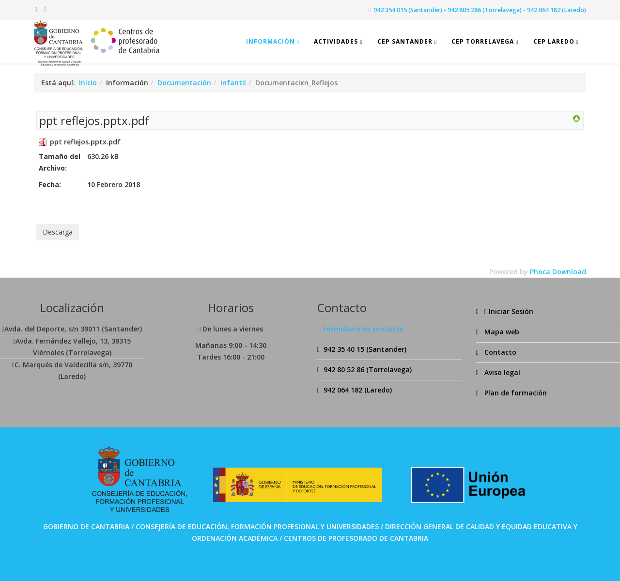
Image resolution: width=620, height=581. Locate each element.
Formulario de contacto (363, 328)
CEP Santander (405, 41)
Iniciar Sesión (507, 311)
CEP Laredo (553, 41)
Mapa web (500, 331)
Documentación (184, 82)
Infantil (233, 82)
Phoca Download (558, 271)
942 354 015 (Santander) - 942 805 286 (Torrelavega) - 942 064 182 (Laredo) (479, 10)
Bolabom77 (299, 568)
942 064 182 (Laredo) (358, 389)
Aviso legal (501, 372)
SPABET (278, 547)
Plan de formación (514, 392)
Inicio (88, 82)
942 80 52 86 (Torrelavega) (368, 369)
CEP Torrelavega (482, 41)
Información (270, 41)
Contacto (499, 352)
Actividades (336, 41)
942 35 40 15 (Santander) (365, 349)
